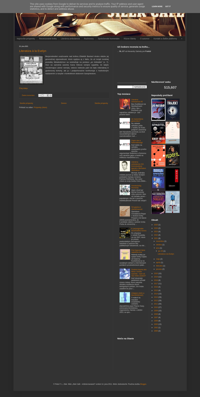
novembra (160, 241)
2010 (156, 307)
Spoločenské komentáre (109, 38)
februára (159, 266)
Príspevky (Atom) (40, 107)
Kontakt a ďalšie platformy (165, 38)
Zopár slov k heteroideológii (137, 142)
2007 (156, 317)
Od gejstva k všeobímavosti (136, 208)
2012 (156, 301)
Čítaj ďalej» (23, 88)
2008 (156, 314)
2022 (156, 235)
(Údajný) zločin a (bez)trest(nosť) (137, 294)
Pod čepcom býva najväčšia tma (138, 251)
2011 (156, 304)
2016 (156, 287)
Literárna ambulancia (70, 38)
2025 (156, 225)
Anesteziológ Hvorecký (136, 187)
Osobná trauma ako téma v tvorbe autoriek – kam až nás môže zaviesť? (138, 273)
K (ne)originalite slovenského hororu (138, 230)
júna (158, 248)
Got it (168, 6)
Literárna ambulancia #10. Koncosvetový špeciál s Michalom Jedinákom (138, 166)
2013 (156, 297)
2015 (156, 290)
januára (159, 269)
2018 (156, 280)
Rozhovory (89, 38)
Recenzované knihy (48, 38)
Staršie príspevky (101, 103)
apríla (158, 262)
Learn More (157, 6)
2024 (156, 228)
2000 (156, 331)
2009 (156, 311)
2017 (156, 284)
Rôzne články (130, 38)
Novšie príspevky (26, 103)
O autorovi (144, 38)
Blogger (143, 384)
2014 (156, 294)
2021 (156, 238)
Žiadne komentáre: (28, 95)
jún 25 (160, 251)
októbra (159, 245)
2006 (156, 321)
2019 (156, 277)
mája (158, 259)
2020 (156, 273)
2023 (156, 232)
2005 (156, 324)
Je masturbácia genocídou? (137, 120)
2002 (156, 328)
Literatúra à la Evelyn (32, 50)
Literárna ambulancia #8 (137, 101)
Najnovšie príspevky (26, 38)
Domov (64, 103)
